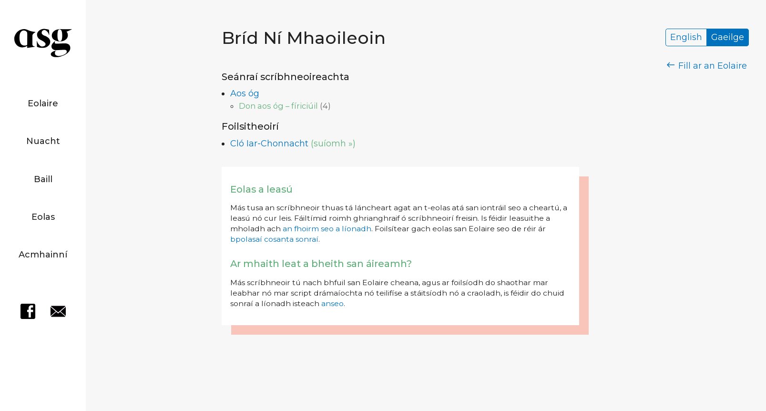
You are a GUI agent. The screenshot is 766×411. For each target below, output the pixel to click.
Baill (43, 179)
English (686, 37)
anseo (332, 303)
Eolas (43, 217)
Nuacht (43, 141)
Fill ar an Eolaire (707, 66)
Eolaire (43, 103)
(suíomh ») (333, 143)
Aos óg (244, 93)
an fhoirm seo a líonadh (327, 228)
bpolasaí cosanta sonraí (274, 239)
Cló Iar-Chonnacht (269, 143)
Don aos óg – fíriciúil (278, 106)
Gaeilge (727, 37)
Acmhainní (43, 254)
